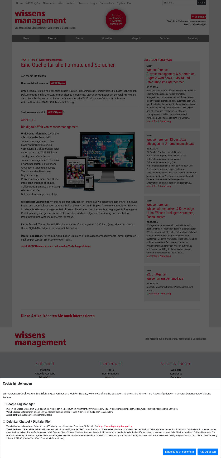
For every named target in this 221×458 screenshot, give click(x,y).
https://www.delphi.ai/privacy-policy (115, 426)
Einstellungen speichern (179, 451)
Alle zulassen (208, 451)
